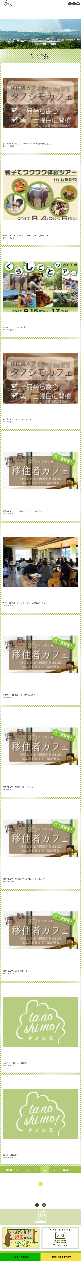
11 (53, 1170)
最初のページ (12, 1170)
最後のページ (69, 1170)
